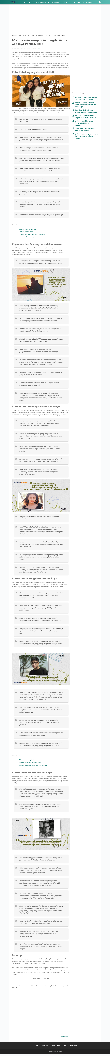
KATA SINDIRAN (87, 2)
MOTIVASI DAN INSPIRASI (41, 2)
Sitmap (66, 1047)
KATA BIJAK (55, 2)
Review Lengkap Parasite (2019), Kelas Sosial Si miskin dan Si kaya (85, 105)
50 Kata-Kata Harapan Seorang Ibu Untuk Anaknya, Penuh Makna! (86, 136)
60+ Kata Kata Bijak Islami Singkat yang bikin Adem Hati (85, 116)
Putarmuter (59, 1053)
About (36, 1047)
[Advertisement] (55, 19)
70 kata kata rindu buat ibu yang (30, 764)
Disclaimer (75, 1047)
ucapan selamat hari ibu (27, 230)
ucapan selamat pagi (26, 238)
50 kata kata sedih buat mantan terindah (33, 767)
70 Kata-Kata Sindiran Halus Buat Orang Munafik (85, 129)
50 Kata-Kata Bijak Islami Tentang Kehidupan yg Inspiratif (84, 123)
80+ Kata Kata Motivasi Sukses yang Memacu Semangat (86, 98)
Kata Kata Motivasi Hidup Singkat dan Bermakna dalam (86, 111)
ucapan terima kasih (26, 233)
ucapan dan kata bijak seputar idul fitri (32, 235)
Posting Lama (64, 1038)
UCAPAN (65, 2)
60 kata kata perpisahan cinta (29, 761)
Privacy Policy (55, 1047)
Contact (44, 1047)
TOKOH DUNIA (75, 2)
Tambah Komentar (31, 48)
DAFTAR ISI (26, 2)
